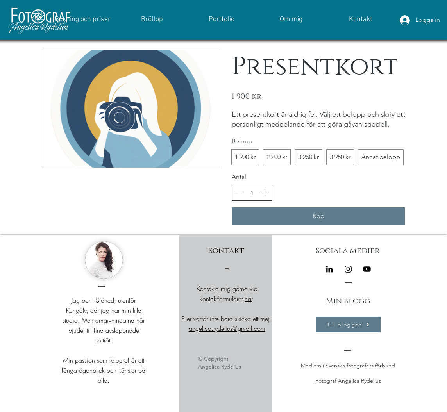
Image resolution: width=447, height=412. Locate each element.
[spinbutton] (252, 193)
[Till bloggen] (348, 324)
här (248, 298)
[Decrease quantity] (239, 192)
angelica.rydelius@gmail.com (227, 328)
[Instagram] (348, 269)
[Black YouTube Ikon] (367, 269)
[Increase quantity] (265, 192)
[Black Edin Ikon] (329, 269)
